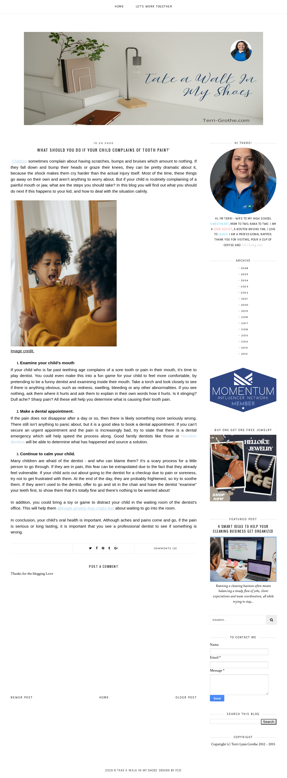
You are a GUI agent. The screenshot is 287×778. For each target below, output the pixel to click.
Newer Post (22, 697)
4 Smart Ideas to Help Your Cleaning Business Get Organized (243, 529)
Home (119, 6)
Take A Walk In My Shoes (137, 770)
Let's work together (154, 6)
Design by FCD (170, 770)
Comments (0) (165, 548)
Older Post (186, 697)
